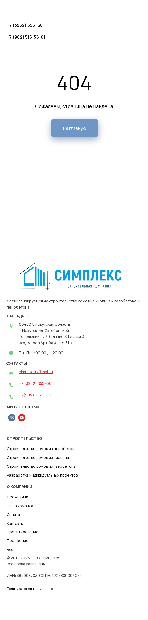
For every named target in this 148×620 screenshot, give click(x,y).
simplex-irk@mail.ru (36, 371)
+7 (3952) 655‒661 (36, 383)
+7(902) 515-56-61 (36, 395)
